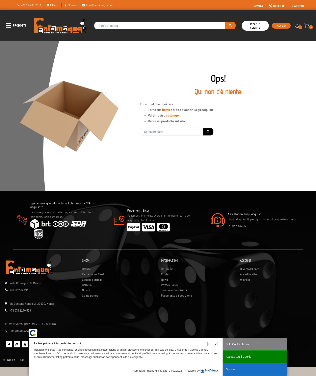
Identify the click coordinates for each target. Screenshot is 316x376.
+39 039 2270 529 (20, 310)
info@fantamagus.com (100, 5)
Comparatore (90, 295)
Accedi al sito (248, 274)
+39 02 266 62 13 (31, 5)
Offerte (86, 269)
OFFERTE (277, 6)
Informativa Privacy (143, 370)
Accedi (281, 25)
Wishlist (245, 279)
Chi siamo (167, 269)
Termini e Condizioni (174, 290)
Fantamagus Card (93, 274)
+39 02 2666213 (19, 290)
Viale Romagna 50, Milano (25, 283)
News (164, 279)
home (166, 110)
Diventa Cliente (255, 25)
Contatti (166, 274)
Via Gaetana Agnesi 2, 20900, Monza (31, 303)
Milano (54, 5)
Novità (86, 290)
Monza (72, 5)
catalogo (172, 115)
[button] (230, 25)
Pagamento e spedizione (176, 295)
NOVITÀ (258, 6)
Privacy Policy (169, 285)
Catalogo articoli (92, 279)
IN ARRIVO (297, 6)
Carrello (87, 285)
